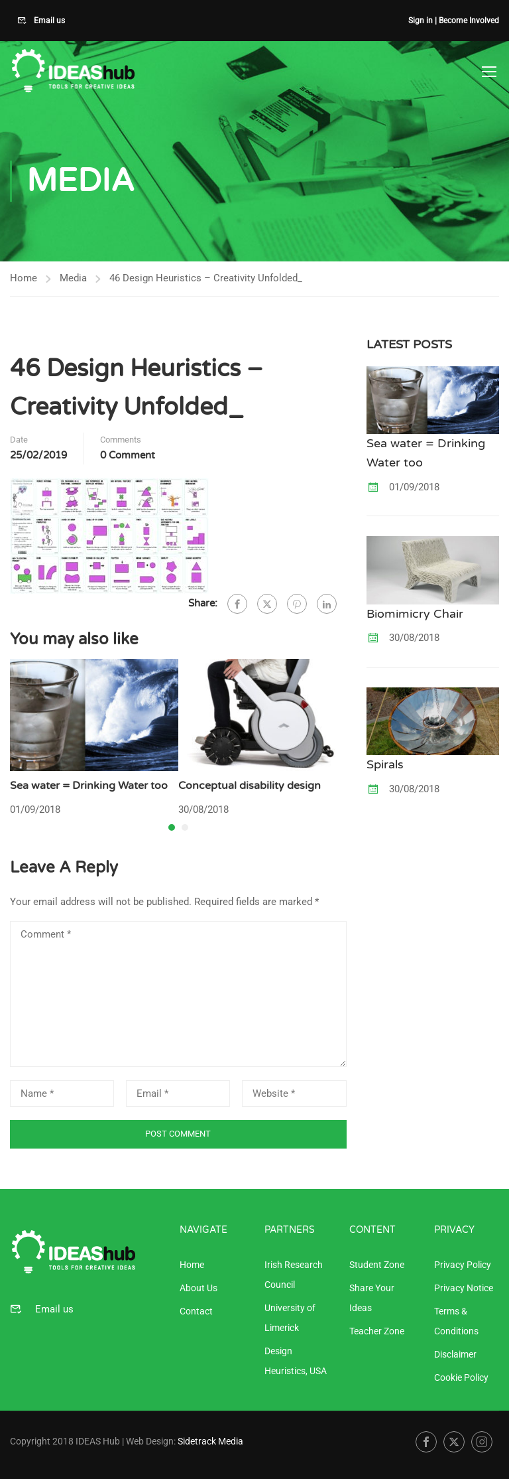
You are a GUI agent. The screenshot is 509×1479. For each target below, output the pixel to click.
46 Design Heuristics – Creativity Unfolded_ (205, 279)
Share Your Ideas (371, 1298)
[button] (171, 828)
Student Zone (376, 1264)
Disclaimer (455, 1354)
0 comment (127, 456)
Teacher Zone (376, 1331)
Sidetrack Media (210, 1441)
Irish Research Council (293, 1274)
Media (73, 279)
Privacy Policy (462, 1264)
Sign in (420, 20)
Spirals (385, 765)
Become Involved (469, 20)
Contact (196, 1311)
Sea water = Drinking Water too (89, 787)
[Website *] (294, 1094)
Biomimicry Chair (415, 614)
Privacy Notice (463, 1288)
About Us (198, 1288)
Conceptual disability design (249, 787)
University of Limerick (289, 1318)
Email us (48, 20)
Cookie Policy (461, 1377)
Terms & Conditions (456, 1321)
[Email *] (178, 1094)
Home (23, 279)
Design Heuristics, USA (295, 1361)
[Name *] (62, 1094)
